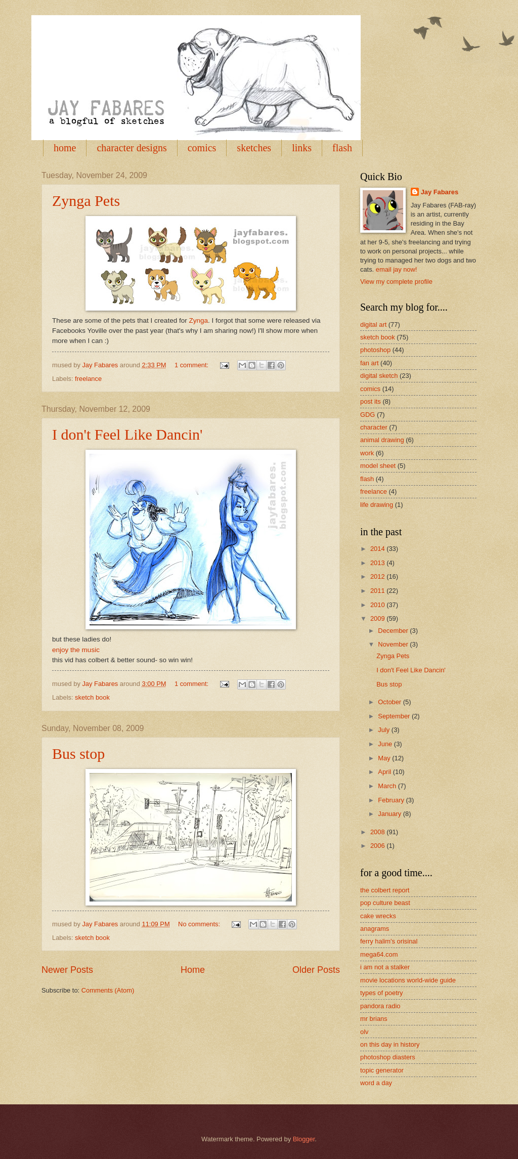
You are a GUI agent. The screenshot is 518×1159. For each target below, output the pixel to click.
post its (370, 401)
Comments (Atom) (107, 990)
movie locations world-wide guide (408, 980)
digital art (373, 324)
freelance (88, 378)
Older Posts (316, 970)
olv (364, 1032)
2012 (378, 576)
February (392, 800)
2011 (378, 590)
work (367, 453)
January (390, 814)
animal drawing (382, 440)
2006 (378, 845)
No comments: (200, 924)
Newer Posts (67, 970)
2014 (378, 548)
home (65, 147)
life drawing (376, 504)
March (388, 786)
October (390, 702)
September (395, 716)
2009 (378, 618)
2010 (378, 605)
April (385, 772)
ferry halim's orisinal (388, 941)
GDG (367, 414)
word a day (376, 1083)
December (394, 630)
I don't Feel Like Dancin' (127, 434)
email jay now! (396, 269)
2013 (378, 563)
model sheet (378, 465)
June (386, 744)
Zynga (198, 320)
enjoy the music (76, 650)
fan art (369, 363)
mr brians (373, 1018)
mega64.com (379, 954)
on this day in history (389, 1044)
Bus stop (78, 753)
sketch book (92, 697)
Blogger (304, 1139)
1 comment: (192, 365)
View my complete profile (396, 281)
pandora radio (380, 1006)
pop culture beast (385, 903)
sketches (254, 147)
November (394, 644)
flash (342, 147)
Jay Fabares (439, 192)
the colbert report (384, 890)
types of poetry (381, 993)
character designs (131, 147)
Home (193, 970)
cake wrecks (378, 916)
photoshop (375, 350)
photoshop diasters (387, 1057)
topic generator (382, 1070)
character (373, 427)
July (384, 730)
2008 (378, 832)
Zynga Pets (86, 200)
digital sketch (379, 375)
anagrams (374, 928)
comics (202, 147)
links (302, 147)
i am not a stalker (385, 967)
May (385, 758)
